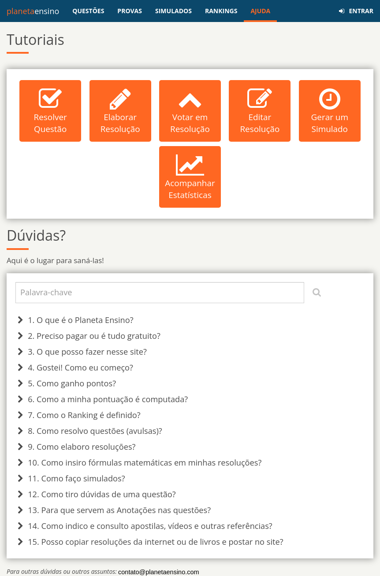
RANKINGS (221, 11)
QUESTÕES (88, 11)
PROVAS (129, 11)
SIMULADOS (173, 11)
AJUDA (260, 11)
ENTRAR (356, 11)
